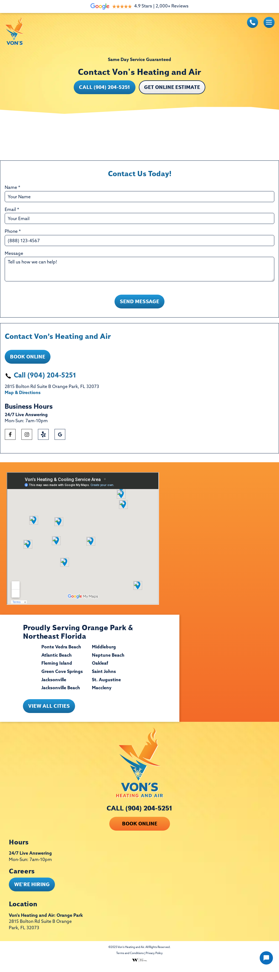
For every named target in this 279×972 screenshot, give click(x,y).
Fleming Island (56, 667)
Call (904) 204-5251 (104, 87)
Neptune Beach (108, 659)
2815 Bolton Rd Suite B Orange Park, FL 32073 (40, 929)
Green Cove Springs (62, 676)
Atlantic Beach (56, 659)
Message (14, 254)
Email (12, 210)
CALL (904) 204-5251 (139, 812)
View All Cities (49, 710)
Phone (13, 231)
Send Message (139, 306)
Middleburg (104, 651)
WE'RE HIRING (32, 889)
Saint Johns (104, 676)
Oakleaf (100, 667)
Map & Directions (23, 397)
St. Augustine (106, 684)
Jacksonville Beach (60, 692)
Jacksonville (53, 684)
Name (12, 188)
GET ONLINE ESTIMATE (172, 87)
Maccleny (101, 692)
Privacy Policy (154, 957)
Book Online (27, 361)
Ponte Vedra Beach (61, 651)
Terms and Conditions (130, 957)
